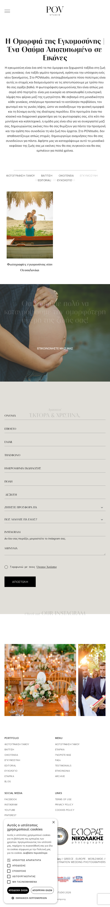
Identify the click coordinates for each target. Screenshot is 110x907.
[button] (30, 898)
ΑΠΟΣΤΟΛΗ (20, 582)
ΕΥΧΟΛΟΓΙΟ (64, 180)
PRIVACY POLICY (64, 804)
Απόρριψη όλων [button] (42, 890)
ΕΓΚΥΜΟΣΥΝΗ (89, 175)
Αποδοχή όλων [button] (18, 890)
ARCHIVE (60, 776)
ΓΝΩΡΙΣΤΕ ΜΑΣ (63, 754)
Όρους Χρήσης (47, 567)
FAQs (58, 760)
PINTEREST (10, 815)
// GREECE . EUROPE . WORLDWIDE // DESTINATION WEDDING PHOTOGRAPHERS (79, 860)
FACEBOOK (10, 799)
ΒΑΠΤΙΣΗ (47, 175)
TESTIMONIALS (63, 765)
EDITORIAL (44, 180)
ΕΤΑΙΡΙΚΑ (9, 776)
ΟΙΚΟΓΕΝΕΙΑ (66, 175)
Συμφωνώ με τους (30, 567)
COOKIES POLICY (64, 810)
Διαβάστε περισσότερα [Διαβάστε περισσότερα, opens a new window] (35, 852)
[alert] (30, 861)
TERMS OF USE (63, 799)
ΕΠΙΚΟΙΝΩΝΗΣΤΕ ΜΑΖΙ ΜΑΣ (55, 348)
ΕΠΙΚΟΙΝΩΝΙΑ (62, 770)
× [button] (53, 822)
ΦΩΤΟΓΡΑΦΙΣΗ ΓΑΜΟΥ (20, 175)
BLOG (7, 781)
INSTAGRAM (10, 804)
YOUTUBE (9, 810)
